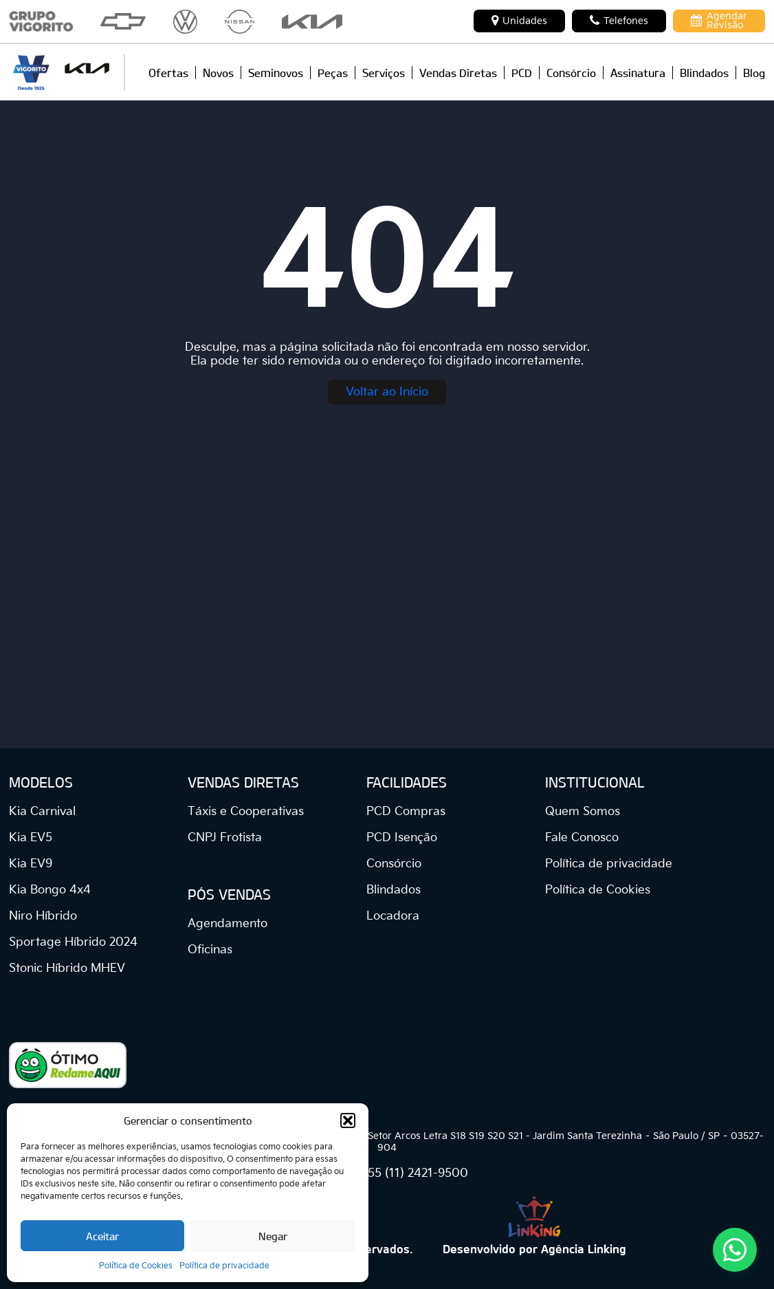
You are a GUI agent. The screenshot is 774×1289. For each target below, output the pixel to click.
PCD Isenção (401, 838)
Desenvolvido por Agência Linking (534, 1248)
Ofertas (168, 72)
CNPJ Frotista (225, 838)
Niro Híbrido (43, 916)
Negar (272, 1236)
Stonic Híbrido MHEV (67, 968)
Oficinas (210, 950)
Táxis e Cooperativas (246, 812)
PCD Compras (405, 812)
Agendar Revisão (719, 20)
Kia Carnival (42, 812)
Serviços (383, 72)
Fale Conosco (582, 838)
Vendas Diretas (458, 72)
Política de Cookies (136, 1266)
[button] (348, 1120)
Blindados (704, 72)
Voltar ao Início (387, 392)
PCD (521, 72)
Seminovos (275, 72)
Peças (333, 72)
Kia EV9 (30, 864)
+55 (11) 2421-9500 (414, 1173)
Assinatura (637, 72)
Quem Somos (582, 812)
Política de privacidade (224, 1266)
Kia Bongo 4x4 (50, 890)
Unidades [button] (519, 20)
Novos (218, 72)
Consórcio (571, 72)
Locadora (392, 916)
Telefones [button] (619, 20)
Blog (754, 72)
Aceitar (102, 1236)
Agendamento (227, 924)
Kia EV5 (30, 838)
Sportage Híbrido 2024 (73, 942)
